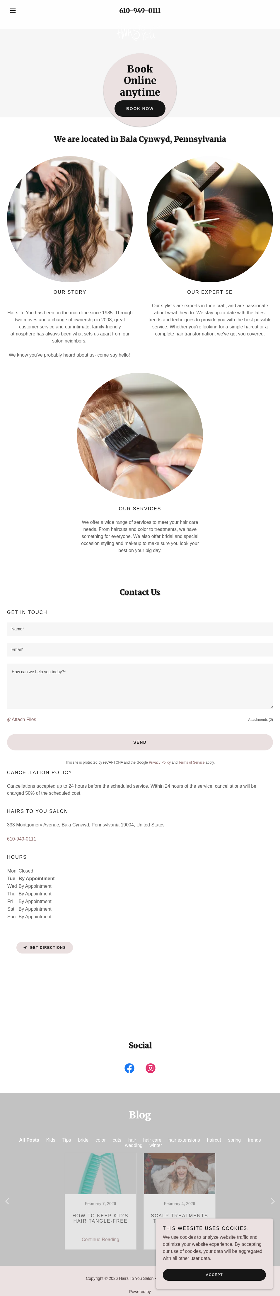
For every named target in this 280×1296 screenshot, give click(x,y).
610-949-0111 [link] (140, 10)
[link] (140, 21)
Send (140, 742)
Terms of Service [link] (191, 762)
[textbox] (140, 629)
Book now (140, 108)
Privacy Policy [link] (160, 762)
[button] (27, 10)
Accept (214, 1275)
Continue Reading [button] (100, 1224)
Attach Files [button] (24, 719)
